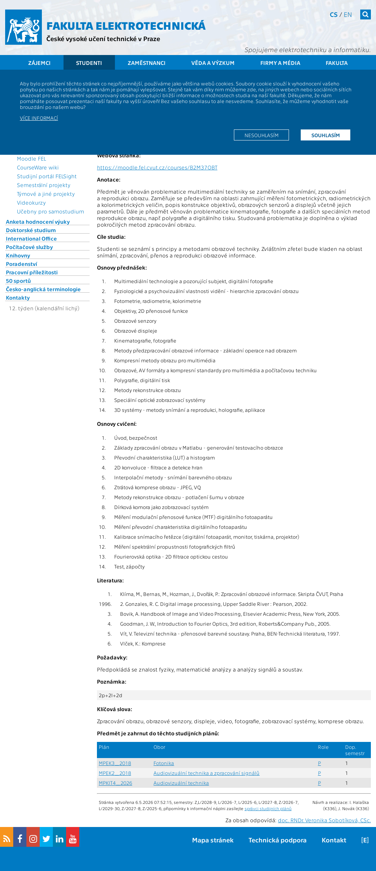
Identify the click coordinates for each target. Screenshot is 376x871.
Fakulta (337, 62)
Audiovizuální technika (181, 783)
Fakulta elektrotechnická (126, 25)
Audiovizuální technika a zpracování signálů (206, 773)
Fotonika (163, 763)
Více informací (39, 118)
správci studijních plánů (268, 808)
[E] (365, 839)
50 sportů (18, 280)
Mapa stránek (213, 839)
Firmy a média (280, 62)
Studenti (89, 62)
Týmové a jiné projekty (46, 193)
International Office (31, 238)
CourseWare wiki (38, 167)
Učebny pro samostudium (50, 211)
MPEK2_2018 (115, 773)
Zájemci (39, 62)
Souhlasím (325, 135)
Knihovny (18, 255)
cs (334, 14)
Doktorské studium (31, 230)
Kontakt (334, 839)
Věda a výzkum (213, 62)
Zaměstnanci (147, 62)
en (348, 14)
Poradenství (21, 263)
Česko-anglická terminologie (43, 289)
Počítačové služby (29, 247)
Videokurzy (31, 202)
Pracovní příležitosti (32, 272)
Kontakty (18, 297)
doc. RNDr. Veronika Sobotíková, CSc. (324, 820)
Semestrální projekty (43, 185)
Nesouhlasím (262, 135)
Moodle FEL (31, 158)
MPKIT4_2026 (115, 783)
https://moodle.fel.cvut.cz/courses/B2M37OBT (157, 167)
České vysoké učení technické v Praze (103, 38)
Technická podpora (278, 839)
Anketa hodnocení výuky (38, 221)
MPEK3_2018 (115, 763)
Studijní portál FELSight (47, 176)
